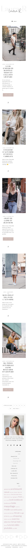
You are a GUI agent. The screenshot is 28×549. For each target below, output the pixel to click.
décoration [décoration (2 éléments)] (9, 494)
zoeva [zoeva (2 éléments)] (13, 528)
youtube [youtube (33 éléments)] (8, 528)
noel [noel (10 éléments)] (11, 510)
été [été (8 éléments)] (16, 528)
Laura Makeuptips (16, 545)
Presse (13, 475)
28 (10, 408)
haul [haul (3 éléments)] (11, 497)
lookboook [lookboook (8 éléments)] (7, 503)
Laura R (14, 9)
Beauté (13, 456)
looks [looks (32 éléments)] (13, 503)
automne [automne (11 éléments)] (7, 489)
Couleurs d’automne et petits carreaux (8, 153)
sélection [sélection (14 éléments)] (7, 522)
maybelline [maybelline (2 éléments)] (17, 506)
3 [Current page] (19, 405)
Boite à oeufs (21, 544)
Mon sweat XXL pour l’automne (8, 297)
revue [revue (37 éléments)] (16, 513)
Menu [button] (15, 21)
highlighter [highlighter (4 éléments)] (15, 497)
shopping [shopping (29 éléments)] (17, 516)
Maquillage (15, 460)
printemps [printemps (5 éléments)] (11, 513)
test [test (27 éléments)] (19, 522)
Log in (21, 547)
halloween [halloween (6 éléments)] (7, 497)
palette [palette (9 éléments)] (20, 510)
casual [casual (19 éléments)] (6, 492)
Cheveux (15, 458)
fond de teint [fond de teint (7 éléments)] (15, 494)
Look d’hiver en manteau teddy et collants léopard (8, 71)
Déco (13, 466)
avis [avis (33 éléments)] (12, 489)
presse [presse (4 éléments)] (6, 513)
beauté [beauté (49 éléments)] (18, 489)
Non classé (13, 473)
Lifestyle (13, 468)
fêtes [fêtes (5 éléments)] (20, 494)
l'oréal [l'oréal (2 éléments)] (7, 500)
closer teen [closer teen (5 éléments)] (17, 492)
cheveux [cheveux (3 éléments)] (11, 492)
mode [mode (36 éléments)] (7, 509)
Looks (3, 64)
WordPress (15, 547)
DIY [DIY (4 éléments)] (21, 492)
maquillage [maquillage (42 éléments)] (9, 506)
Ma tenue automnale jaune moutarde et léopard (8, 367)
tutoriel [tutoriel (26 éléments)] (10, 525)
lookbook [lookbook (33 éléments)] (18, 500)
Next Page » (16, 408)
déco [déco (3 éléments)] (5, 494)
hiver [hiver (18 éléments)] (20, 497)
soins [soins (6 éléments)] (5, 519)
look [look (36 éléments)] (11, 500)
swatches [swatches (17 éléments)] (15, 519)
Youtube (13, 478)
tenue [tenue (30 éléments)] (14, 522)
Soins (14, 463)
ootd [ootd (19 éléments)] (15, 510)
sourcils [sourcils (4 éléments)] (9, 519)
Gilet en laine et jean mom (8, 220)
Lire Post (8, 95)
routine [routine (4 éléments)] (11, 516)
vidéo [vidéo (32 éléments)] (16, 525)
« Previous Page (7, 405)
